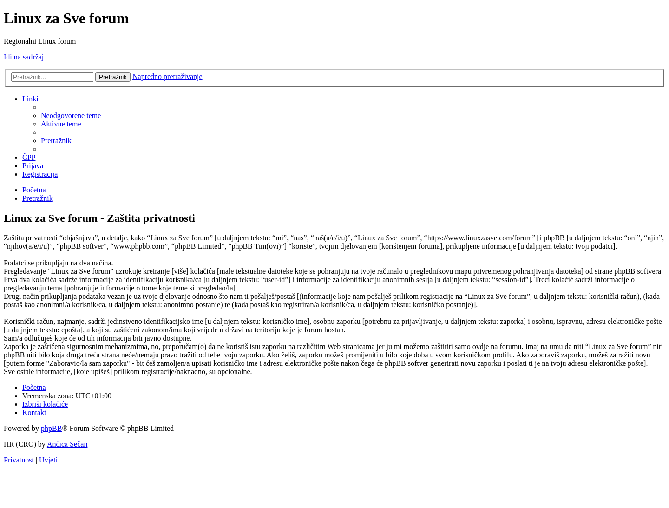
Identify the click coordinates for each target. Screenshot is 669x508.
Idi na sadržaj (24, 57)
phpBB (51, 428)
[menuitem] (71, 115)
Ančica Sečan (67, 444)
